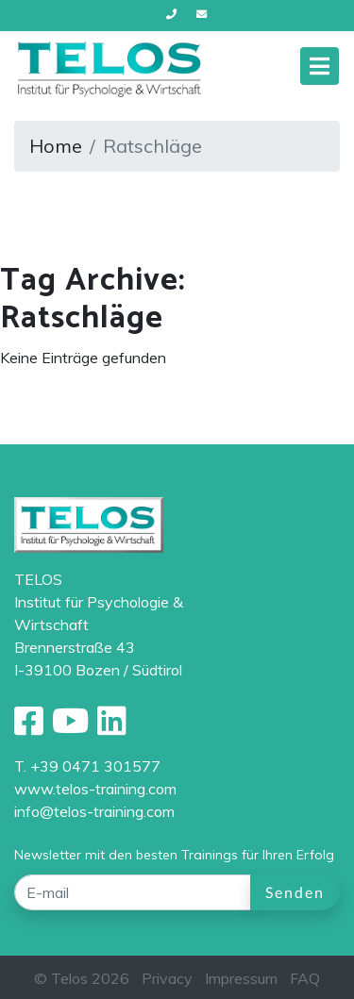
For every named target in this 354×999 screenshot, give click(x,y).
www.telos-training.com (95, 788)
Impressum (241, 978)
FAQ (305, 978)
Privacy (167, 978)
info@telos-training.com (94, 811)
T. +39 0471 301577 (87, 766)
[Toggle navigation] (319, 66)
